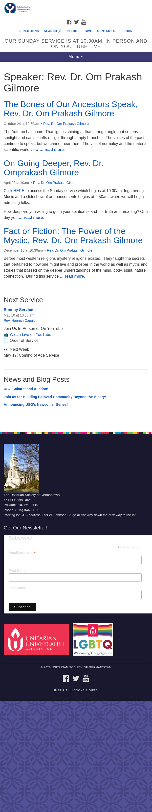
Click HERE (14, 191)
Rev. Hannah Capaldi (20, 320)
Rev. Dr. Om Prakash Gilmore (66, 124)
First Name (17, 571)
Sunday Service (18, 310)
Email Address (22, 553)
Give (88, 30)
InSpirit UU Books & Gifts (76, 690)
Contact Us (107, 30)
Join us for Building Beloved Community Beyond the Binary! (55, 397)
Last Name (17, 588)
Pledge (73, 30)
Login (127, 30)
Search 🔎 (53, 30)
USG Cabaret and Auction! (26, 389)
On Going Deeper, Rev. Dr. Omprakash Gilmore (54, 167)
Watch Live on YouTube (30, 334)
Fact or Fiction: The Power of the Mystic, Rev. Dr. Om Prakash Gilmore (73, 235)
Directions (29, 30)
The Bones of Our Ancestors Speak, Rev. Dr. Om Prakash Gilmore (71, 108)
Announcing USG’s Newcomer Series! (36, 404)
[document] (76, 244)
